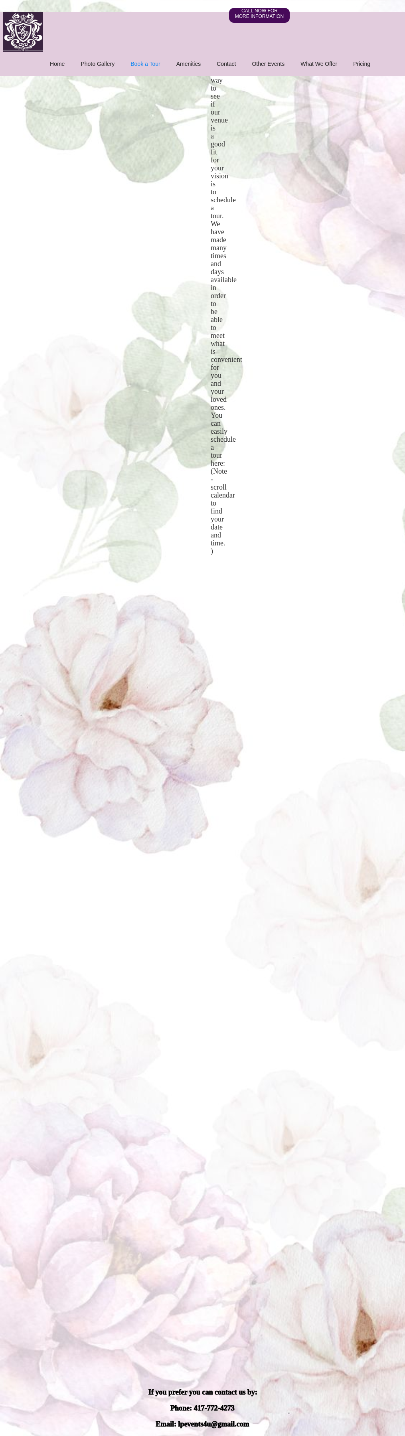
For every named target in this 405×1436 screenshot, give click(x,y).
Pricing (361, 64)
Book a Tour (145, 64)
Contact (226, 64)
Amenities (188, 64)
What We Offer (318, 64)
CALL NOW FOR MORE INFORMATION (259, 13)
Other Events (268, 64)
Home (57, 64)
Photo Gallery (98, 64)
